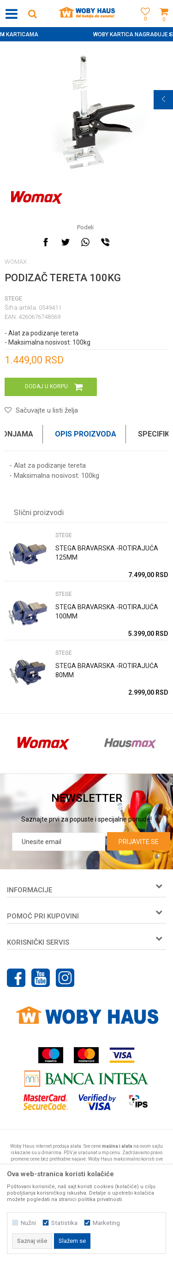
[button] (32, 13)
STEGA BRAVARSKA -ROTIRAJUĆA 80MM (106, 670)
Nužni (28, 1222)
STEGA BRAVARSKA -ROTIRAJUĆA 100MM (106, 611)
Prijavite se (139, 841)
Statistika (64, 1222)
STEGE (13, 298)
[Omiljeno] (143, 24)
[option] (86, 34)
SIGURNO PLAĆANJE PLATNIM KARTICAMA (86, 34)
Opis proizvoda (85, 434)
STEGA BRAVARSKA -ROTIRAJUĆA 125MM (106, 552)
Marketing (106, 1222)
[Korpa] (164, 24)
